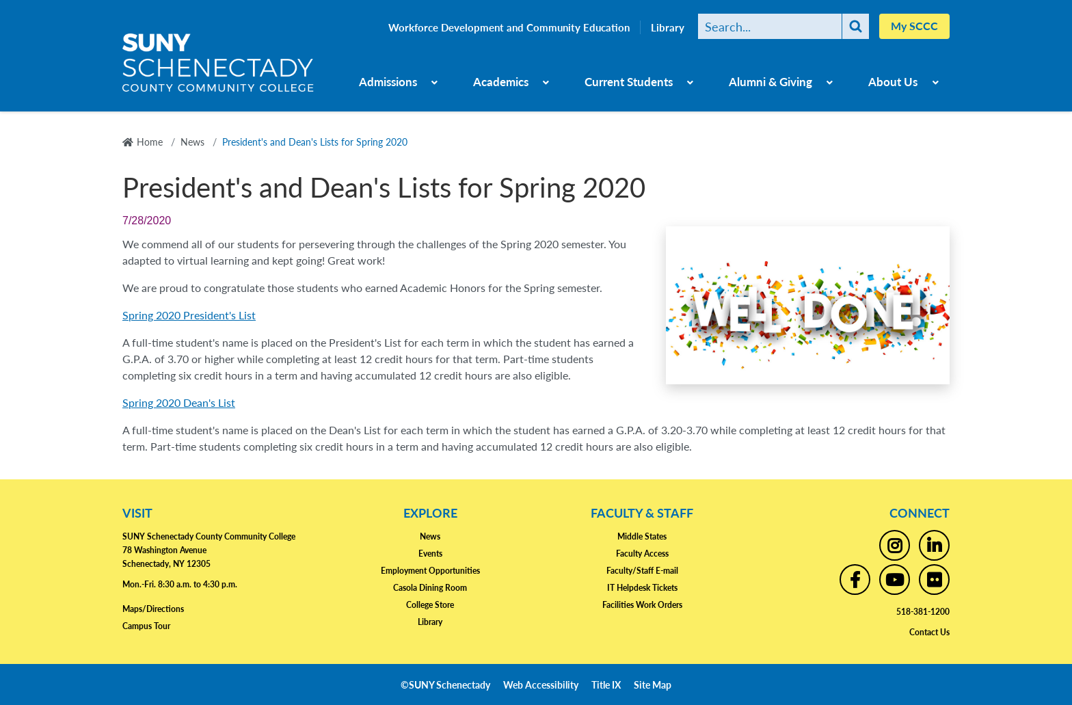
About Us (892, 81)
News (192, 141)
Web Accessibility (540, 684)
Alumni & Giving (770, 81)
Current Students (629, 81)
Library (667, 27)
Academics (500, 81)
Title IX (606, 684)
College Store (430, 605)
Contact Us (929, 632)
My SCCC (914, 26)
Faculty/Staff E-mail (642, 570)
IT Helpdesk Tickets (642, 588)
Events (430, 553)
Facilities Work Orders (642, 605)
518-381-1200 (923, 611)
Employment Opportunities (430, 570)
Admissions (388, 81)
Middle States (642, 536)
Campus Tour (146, 626)
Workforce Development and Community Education (509, 27)
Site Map (652, 684)
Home (150, 141)
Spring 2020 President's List (189, 315)
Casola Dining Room (430, 588)
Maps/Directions (153, 609)
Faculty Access (642, 553)
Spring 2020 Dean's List (178, 402)
